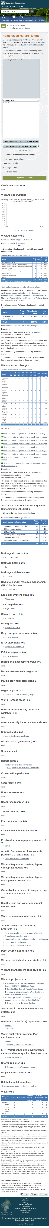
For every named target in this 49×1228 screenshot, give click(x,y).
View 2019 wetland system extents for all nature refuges (25, 439)
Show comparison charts (24, 230)
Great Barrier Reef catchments (17, 861)
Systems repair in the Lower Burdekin (21, 1005)
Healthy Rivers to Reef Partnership (18, 767)
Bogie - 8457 (6, 102)
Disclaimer (25, 1203)
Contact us (14, 6)
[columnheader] (17, 523)
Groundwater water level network (17, 938)
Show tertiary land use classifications (18, 515)
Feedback (25, 1214)
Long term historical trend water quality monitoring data (26, 941)
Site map (5, 6)
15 (14, 1118)
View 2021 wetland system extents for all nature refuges (25, 435)
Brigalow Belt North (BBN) (15, 649)
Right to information (25, 1206)
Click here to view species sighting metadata (14, 1121)
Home (9, 26)
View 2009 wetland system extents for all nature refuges (25, 449)
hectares (20, 243)
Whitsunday (9, 601)
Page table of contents (24, 178)
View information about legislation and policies (19, 1088)
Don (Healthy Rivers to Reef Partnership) (23, 770)
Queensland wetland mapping (16, 944)
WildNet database (40, 1123)
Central (7, 848)
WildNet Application (39, 1145)
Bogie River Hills (11, 639)
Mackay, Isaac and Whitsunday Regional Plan (22, 696)
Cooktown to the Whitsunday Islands (21, 1069)
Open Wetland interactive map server (21, 141)
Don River (9, 578)
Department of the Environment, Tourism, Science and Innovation (23, 20)
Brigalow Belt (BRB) (12, 629)
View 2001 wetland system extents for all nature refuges (25, 456)
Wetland (5, 1146)
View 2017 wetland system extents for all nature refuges (25, 442)
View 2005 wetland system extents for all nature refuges (25, 452)
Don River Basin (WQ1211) (17, 1059)
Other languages (25, 1212)
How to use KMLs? (24, 150)
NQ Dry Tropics (11, 591)
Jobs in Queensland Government (25, 1210)
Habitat (6, 313)
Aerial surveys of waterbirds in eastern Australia (23, 935)
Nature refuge (18, 159)
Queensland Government (24, 1226)
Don (6, 569)
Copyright (24, 1201)
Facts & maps (20, 26)
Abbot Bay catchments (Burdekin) (20, 1046)
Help (22, 6)
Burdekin (8, 1027)
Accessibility (25, 1208)
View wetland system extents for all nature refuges (20, 287)
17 (46, 1118)
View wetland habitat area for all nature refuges (19, 327)
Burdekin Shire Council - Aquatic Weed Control (25, 991)
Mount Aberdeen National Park (17, 738)
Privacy (25, 1205)
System (4, 259)
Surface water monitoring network (18, 947)
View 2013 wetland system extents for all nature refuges (25, 446)
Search (32, 11)
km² (18, 246)
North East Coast (11, 559)
